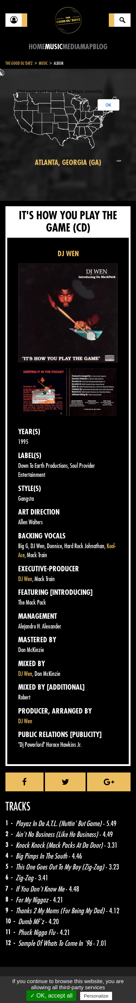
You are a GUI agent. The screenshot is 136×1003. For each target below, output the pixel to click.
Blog (100, 47)
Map (86, 47)
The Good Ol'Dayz (19, 63)
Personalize (96, 996)
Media (71, 47)
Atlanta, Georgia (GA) (68, 162)
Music (53, 47)
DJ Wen (25, 579)
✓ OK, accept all (51, 996)
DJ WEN (68, 254)
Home (37, 47)
